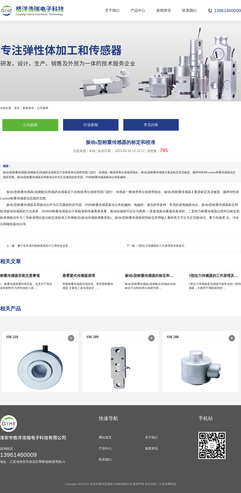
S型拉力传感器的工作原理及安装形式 (161, 245)
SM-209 (92, 337)
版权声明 (138, 484)
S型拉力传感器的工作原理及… (213, 276)
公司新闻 (42, 108)
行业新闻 (91, 125)
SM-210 (12, 337)
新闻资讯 (163, 10)
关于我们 (112, 10)
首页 (17, 108)
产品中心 (138, 10)
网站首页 (105, 437)
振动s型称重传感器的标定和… (149, 276)
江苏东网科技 (167, 484)
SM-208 (173, 337)
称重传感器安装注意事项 (20, 276)
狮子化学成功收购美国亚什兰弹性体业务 (42, 245)
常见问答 (151, 125)
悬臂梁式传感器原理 (78, 276)
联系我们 (189, 10)
